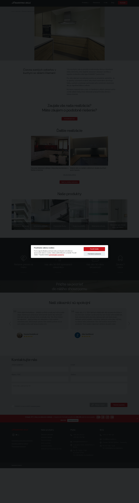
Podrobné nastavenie (94, 254)
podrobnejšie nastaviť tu (56, 255)
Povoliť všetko (94, 249)
